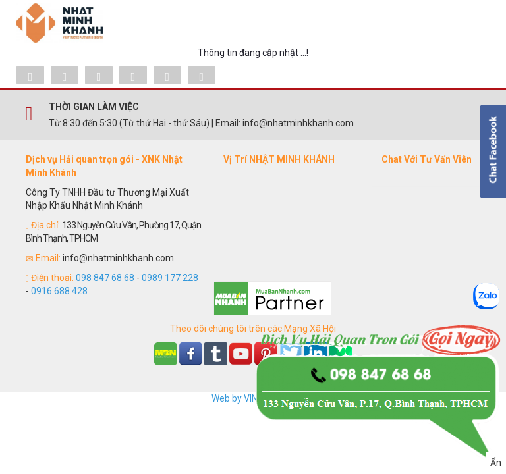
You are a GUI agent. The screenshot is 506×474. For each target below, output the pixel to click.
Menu (470, 23)
